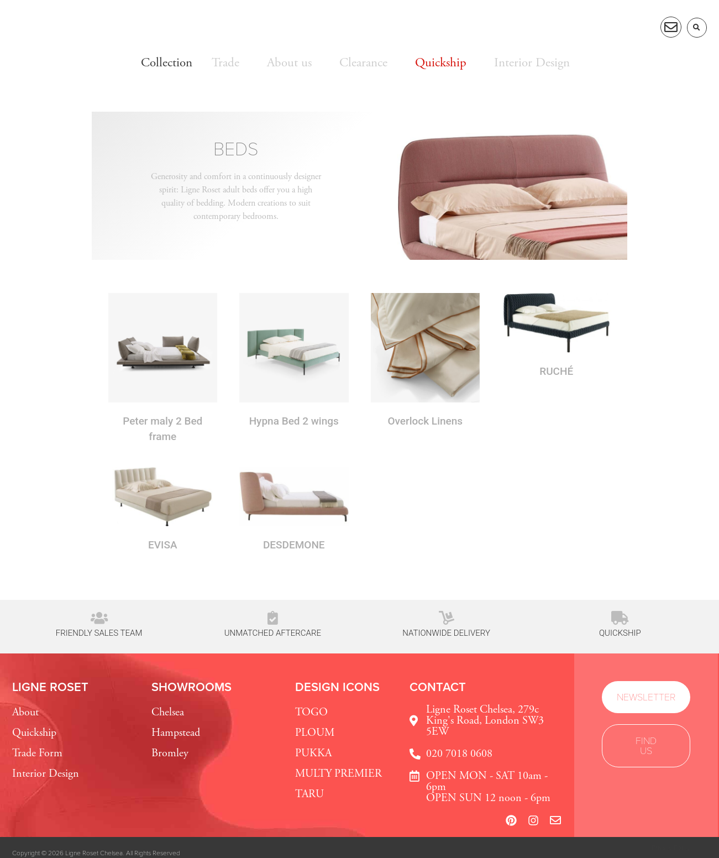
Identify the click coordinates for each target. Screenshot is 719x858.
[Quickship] (620, 618)
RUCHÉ (556, 371)
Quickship (620, 633)
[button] (697, 28)
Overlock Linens (425, 421)
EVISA (162, 544)
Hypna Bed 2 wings (294, 421)
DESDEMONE (294, 544)
